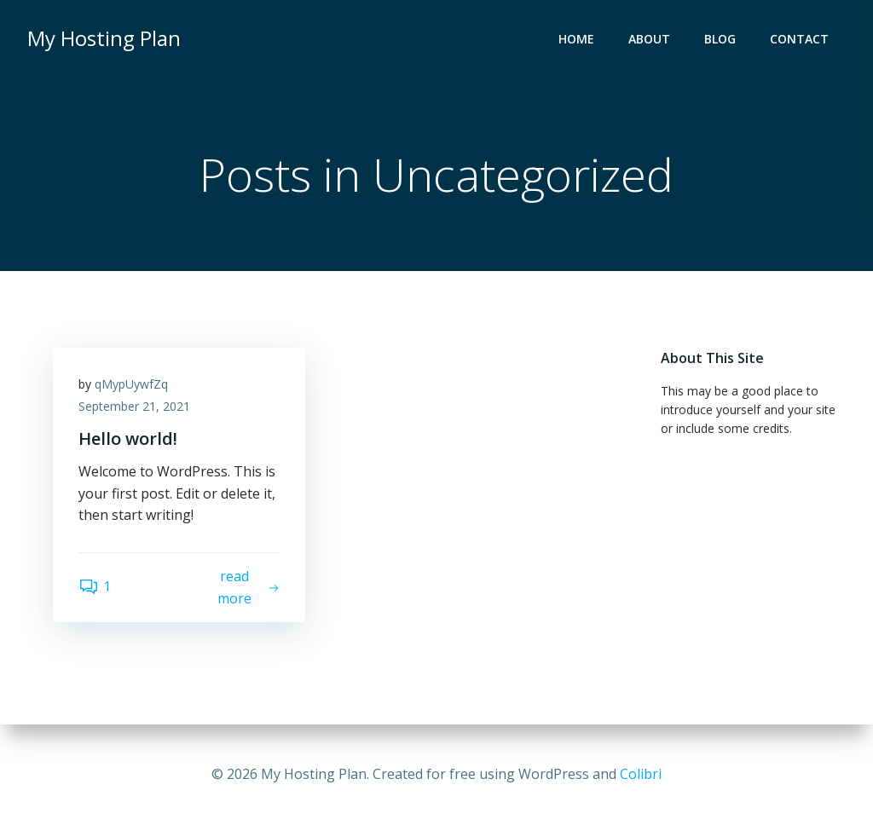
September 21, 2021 (134, 406)
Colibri (641, 773)
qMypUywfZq (131, 384)
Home (576, 39)
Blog (720, 39)
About (649, 39)
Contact (799, 39)
